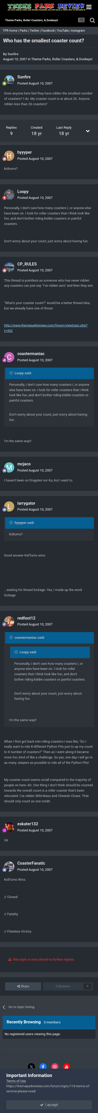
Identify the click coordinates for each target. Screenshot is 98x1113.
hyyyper (24, 152)
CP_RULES (27, 264)
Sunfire (13, 54)
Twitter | (35, 30)
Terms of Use (16, 1081)
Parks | (25, 30)
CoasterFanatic (31, 863)
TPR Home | (10, 30)
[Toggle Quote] (11, 373)
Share (23, 986)
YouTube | (64, 30)
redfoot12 (26, 618)
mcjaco (24, 464)
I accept (49, 1105)
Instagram (78, 30)
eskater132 (27, 823)
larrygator (26, 503)
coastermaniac (31, 353)
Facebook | (49, 30)
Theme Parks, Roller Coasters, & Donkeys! (61, 59)
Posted (35, 83)
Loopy (23, 191)
